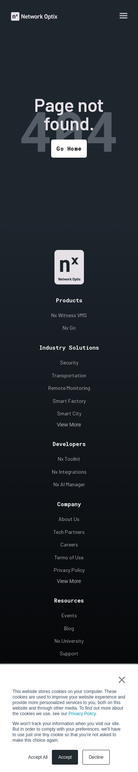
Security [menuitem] (69, 362)
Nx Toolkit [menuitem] (69, 459)
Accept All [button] (38, 757)
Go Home (69, 148)
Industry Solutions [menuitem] (69, 347)
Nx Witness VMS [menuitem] (69, 315)
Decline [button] (96, 757)
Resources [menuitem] (69, 600)
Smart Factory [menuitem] (69, 401)
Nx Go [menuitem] (69, 328)
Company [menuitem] (69, 504)
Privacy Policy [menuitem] (69, 570)
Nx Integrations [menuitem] (69, 472)
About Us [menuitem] (69, 519)
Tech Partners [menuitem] (69, 532)
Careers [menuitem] (69, 544)
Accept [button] (65, 757)
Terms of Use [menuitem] (69, 557)
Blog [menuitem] (69, 628)
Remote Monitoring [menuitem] (69, 388)
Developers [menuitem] (69, 443)
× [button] (121, 680)
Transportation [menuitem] (69, 375)
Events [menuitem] (69, 615)
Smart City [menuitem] (69, 413)
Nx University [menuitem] (69, 641)
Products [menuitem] (69, 300)
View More (69, 425)
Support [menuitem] (69, 653)
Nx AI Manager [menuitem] (69, 484)
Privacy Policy (82, 713)
